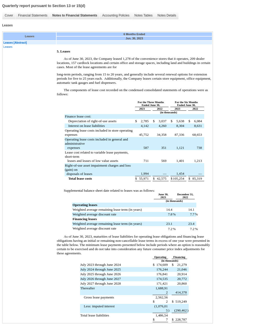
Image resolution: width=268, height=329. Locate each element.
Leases (7, 46)
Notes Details (167, 15)
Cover (9, 15)
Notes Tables (144, 15)
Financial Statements (32, 15)
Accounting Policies (115, 15)
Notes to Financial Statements (74, 15)
